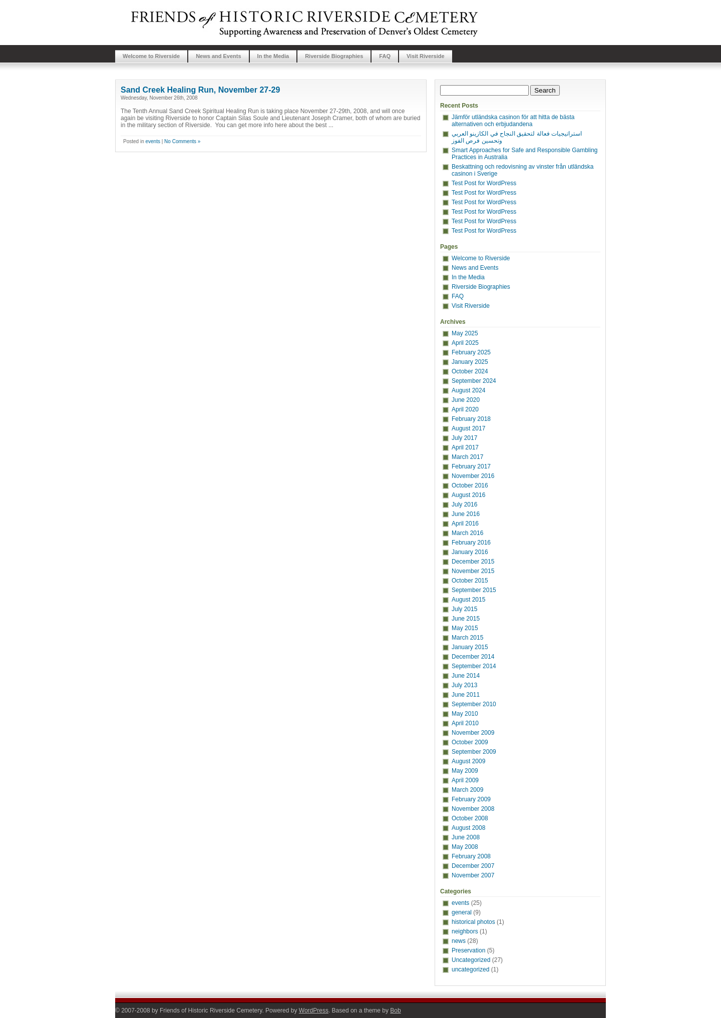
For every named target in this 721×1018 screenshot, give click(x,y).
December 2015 (473, 561)
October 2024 (470, 371)
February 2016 (471, 542)
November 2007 (473, 875)
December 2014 (473, 656)
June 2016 (466, 514)
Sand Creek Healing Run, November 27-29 (200, 90)
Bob (395, 1010)
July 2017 (464, 437)
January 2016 (470, 552)
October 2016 (470, 485)
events (152, 141)
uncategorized (470, 969)
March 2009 (467, 789)
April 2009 (465, 780)
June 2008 (466, 837)
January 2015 (470, 647)
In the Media (273, 56)
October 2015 (470, 580)
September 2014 (474, 666)
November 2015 (473, 571)
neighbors (465, 931)
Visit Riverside (426, 56)
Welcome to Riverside (151, 56)
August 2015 (468, 599)
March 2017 (467, 456)
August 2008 (468, 827)
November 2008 (473, 808)
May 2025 (465, 333)
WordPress (313, 1010)
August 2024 (468, 390)
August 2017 (468, 428)
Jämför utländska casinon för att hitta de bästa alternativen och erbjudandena (513, 121)
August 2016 (468, 494)
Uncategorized (471, 959)
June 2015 (466, 618)
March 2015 (467, 637)
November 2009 (473, 732)
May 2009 (465, 770)
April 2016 (465, 523)
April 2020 (465, 409)
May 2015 (465, 628)
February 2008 (471, 856)
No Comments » (182, 141)
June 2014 (466, 675)
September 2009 (474, 751)
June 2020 (466, 399)
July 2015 (464, 609)
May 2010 (465, 713)
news (459, 940)
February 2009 (471, 799)
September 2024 (474, 380)
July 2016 (464, 504)
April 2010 (465, 723)
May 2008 (465, 846)
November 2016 (473, 475)
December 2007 (473, 865)
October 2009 (470, 742)
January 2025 (470, 361)
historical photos (473, 921)
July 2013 (464, 685)
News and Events (218, 56)
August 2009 (468, 761)
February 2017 (471, 466)
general (462, 912)
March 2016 (467, 533)
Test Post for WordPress (484, 183)
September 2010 (474, 704)
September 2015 (474, 590)
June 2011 (466, 694)
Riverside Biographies (334, 56)
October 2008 (470, 818)
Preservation (468, 950)
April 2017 (465, 447)
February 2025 (471, 352)
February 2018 (471, 418)
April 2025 (465, 342)
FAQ (385, 56)
